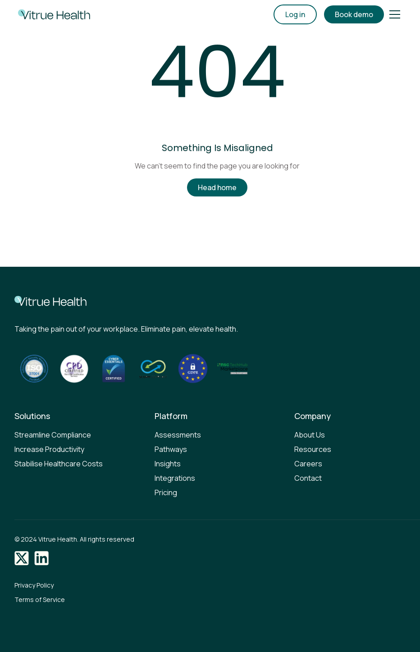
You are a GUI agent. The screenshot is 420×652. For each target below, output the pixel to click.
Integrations (175, 478)
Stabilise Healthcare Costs (58, 464)
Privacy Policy (34, 585)
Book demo (354, 14)
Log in (295, 14)
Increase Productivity (49, 449)
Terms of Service (39, 599)
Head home (217, 187)
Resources (312, 449)
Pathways (171, 449)
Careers (308, 464)
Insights (168, 464)
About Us (309, 435)
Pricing (166, 492)
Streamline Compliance (52, 435)
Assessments (178, 435)
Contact (308, 478)
